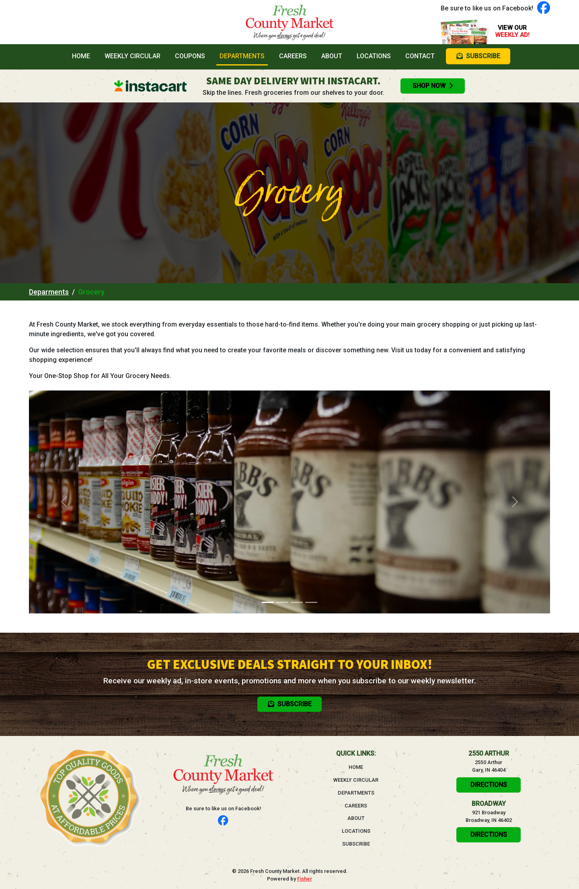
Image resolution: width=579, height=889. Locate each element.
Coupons (190, 56)
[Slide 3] (297, 602)
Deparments (49, 292)
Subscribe (356, 844)
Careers (293, 56)
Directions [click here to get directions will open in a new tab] (488, 785)
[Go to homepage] (289, 22)
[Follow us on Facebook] (543, 8)
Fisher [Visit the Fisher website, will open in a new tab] (304, 879)
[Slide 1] (268, 602)
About (331, 56)
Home (82, 55)
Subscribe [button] (478, 56)
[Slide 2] (282, 602)
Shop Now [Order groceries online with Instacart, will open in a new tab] (433, 86)
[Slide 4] (311, 602)
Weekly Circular (132, 56)
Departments (242, 56)
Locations (374, 56)
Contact (420, 56)
